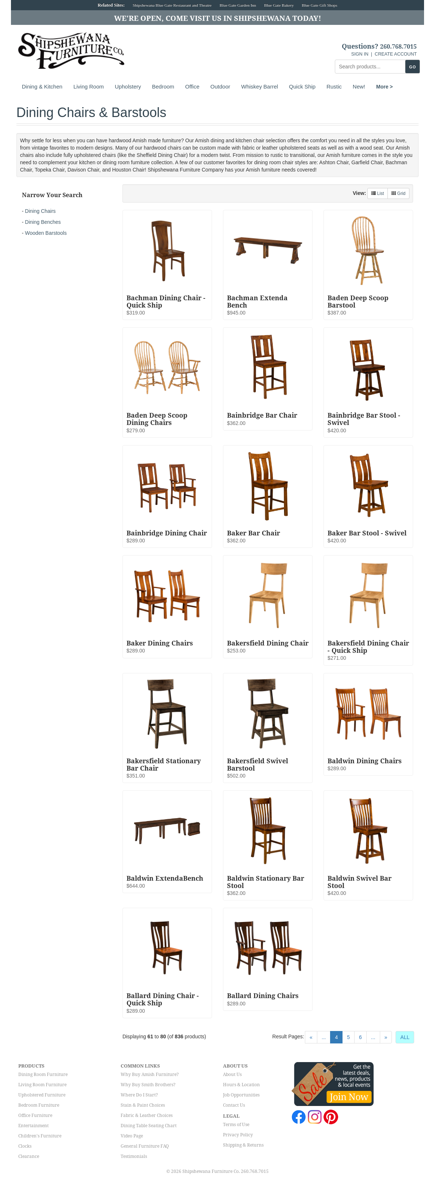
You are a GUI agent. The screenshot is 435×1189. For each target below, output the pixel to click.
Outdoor (220, 86)
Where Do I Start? (139, 1095)
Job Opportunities (241, 1095)
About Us (232, 1074)
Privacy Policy (238, 1134)
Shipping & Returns (243, 1145)
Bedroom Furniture (38, 1105)
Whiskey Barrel (259, 86)
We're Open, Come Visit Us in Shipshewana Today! (217, 18)
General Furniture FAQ (145, 1146)
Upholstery (128, 86)
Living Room (88, 86)
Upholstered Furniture (41, 1095)
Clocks (24, 1146)
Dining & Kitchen (42, 86)
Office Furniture (35, 1115)
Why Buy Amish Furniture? (150, 1074)
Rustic (334, 86)
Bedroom (163, 86)
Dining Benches (43, 222)
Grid (398, 193)
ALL (404, 1037)
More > (384, 87)
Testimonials (134, 1156)
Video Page (132, 1136)
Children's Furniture (39, 1136)
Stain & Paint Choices (143, 1105)
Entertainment (33, 1125)
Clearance (28, 1156)
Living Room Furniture (42, 1084)
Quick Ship (302, 86)
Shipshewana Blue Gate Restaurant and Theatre (172, 5)
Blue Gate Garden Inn (238, 5)
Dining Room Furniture (43, 1074)
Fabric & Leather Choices (147, 1115)
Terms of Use (236, 1124)
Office (192, 86)
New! (359, 86)
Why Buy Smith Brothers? (148, 1084)
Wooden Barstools (46, 233)
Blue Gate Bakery (279, 5)
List (377, 193)
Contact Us (234, 1105)
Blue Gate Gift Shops (319, 5)
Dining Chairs (40, 211)
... (324, 1037)
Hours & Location (241, 1084)
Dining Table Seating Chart (149, 1125)
